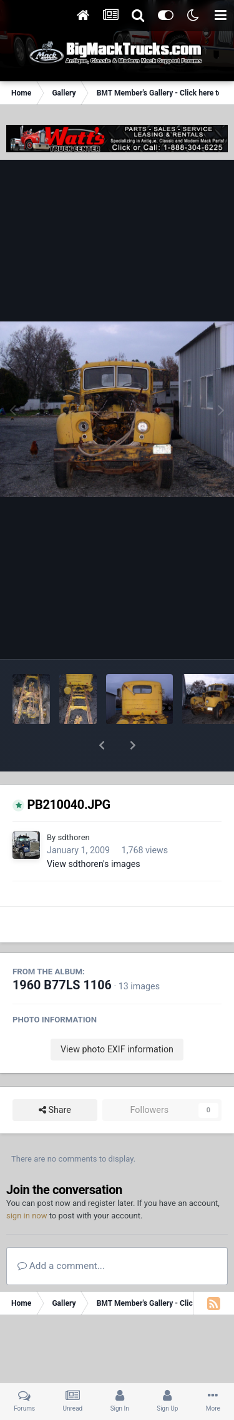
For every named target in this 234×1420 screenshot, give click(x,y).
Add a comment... (61, 1233)
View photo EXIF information (117, 1017)
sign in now (26, 1183)
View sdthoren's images (93, 831)
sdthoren (73, 805)
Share (55, 1077)
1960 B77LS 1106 (62, 953)
